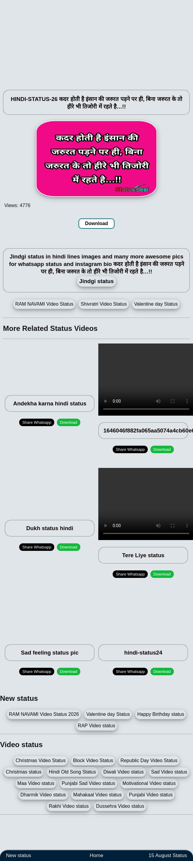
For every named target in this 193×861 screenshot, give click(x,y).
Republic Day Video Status (148, 760)
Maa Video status (35, 783)
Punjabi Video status (151, 794)
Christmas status (23, 771)
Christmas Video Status (41, 760)
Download (96, 223)
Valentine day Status (156, 304)
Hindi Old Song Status (72, 771)
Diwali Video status (123, 771)
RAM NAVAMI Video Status (44, 304)
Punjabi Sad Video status (88, 783)
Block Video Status (93, 760)
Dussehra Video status (120, 806)
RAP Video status (96, 725)
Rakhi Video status (69, 806)
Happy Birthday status (160, 714)
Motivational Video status (149, 783)
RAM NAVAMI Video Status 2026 (44, 714)
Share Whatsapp (36, 422)
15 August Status (167, 855)
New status (18, 855)
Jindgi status (96, 281)
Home (96, 855)
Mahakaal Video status (97, 794)
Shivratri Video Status (104, 304)
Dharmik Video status (43, 794)
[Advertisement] (81, 42)
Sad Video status (169, 771)
